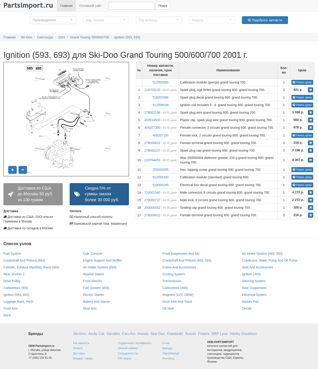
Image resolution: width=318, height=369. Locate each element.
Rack (7, 315)
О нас (166, 343)
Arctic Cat (96, 334)
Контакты (168, 358)
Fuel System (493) (96, 288)
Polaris (203, 334)
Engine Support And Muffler (102, 260)
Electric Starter (93, 295)
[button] (53, 20)
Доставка (79, 353)
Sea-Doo (158, 334)
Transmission (171, 281)
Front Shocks (92, 281)
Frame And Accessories (179, 267)
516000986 (160, 97)
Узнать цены (302, 82)
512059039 (160, 105)
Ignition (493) (251, 274)
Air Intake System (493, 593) (262, 253)
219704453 (152, 160)
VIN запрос (125, 358)
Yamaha (113, 334)
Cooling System (173, 274)
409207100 (160, 135)
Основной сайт (90, 6)
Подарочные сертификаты (134, 343)
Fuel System (12, 253)
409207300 (152, 127)
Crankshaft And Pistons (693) (24, 260)
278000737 (152, 200)
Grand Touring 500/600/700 (89, 37)
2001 (61, 37)
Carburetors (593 (15, 288)
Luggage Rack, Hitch (18, 301)
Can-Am (128, 334)
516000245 (160, 185)
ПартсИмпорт (171, 353)
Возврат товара (83, 358)
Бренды (167, 348)
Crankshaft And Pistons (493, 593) (186, 260)
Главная (66, 6)
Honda (142, 334)
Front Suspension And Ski (180, 253)
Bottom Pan (250, 301)
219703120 (152, 90)
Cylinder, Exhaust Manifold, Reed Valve (31, 267)
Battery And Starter (96, 301)
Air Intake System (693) (99, 267)
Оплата (77, 348)
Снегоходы (45, 37)
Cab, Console (92, 253)
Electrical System (254, 295)
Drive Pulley (12, 281)
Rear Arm (89, 308)
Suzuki (190, 334)
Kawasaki (175, 334)
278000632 (152, 143)
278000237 (152, 150)
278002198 (152, 112)
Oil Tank (168, 308)
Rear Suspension (254, 288)
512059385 (160, 82)
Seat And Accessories (257, 267)
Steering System (254, 281)
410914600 (152, 120)
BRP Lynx (219, 334)
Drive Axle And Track (177, 301)
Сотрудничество (128, 353)
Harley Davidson (243, 334)
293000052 (152, 207)
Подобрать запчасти (265, 20)
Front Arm (10, 308)
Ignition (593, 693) (127, 37)
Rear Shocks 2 (14, 274)
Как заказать (81, 343)
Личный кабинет (128, 348)
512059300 (160, 177)
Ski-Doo (26, 37)
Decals (247, 308)
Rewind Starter (93, 274)
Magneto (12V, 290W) (178, 295)
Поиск (162, 6)
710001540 (152, 192)
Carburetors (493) (175, 288)
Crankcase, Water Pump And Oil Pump (269, 260)
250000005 (160, 169)
